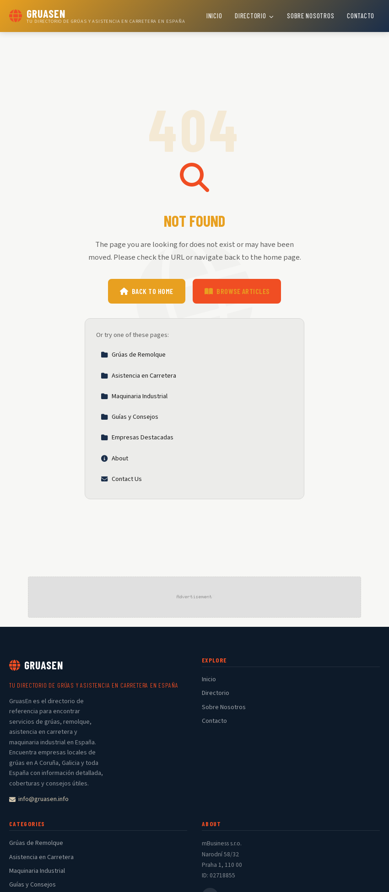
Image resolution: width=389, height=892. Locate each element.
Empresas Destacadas (137, 437)
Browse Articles (237, 291)
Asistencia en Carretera (138, 375)
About (114, 458)
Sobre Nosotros (310, 16)
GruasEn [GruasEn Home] (36, 665)
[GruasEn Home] (97, 16)
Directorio (254, 16)
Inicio (214, 16)
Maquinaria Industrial (134, 396)
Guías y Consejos (129, 417)
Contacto (360, 16)
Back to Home (146, 291)
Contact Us (121, 479)
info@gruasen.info (39, 799)
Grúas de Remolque (133, 354)
